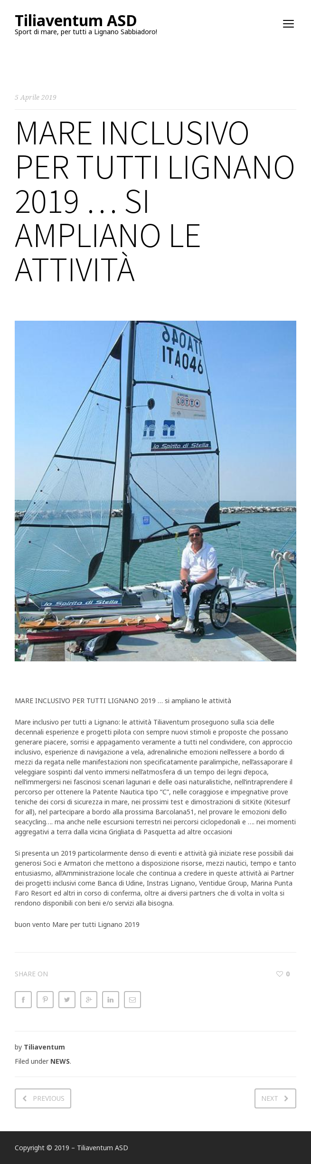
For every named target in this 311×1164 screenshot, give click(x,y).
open (288, 23)
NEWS (60, 1061)
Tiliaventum (44, 1046)
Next (269, 1098)
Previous (49, 1098)
